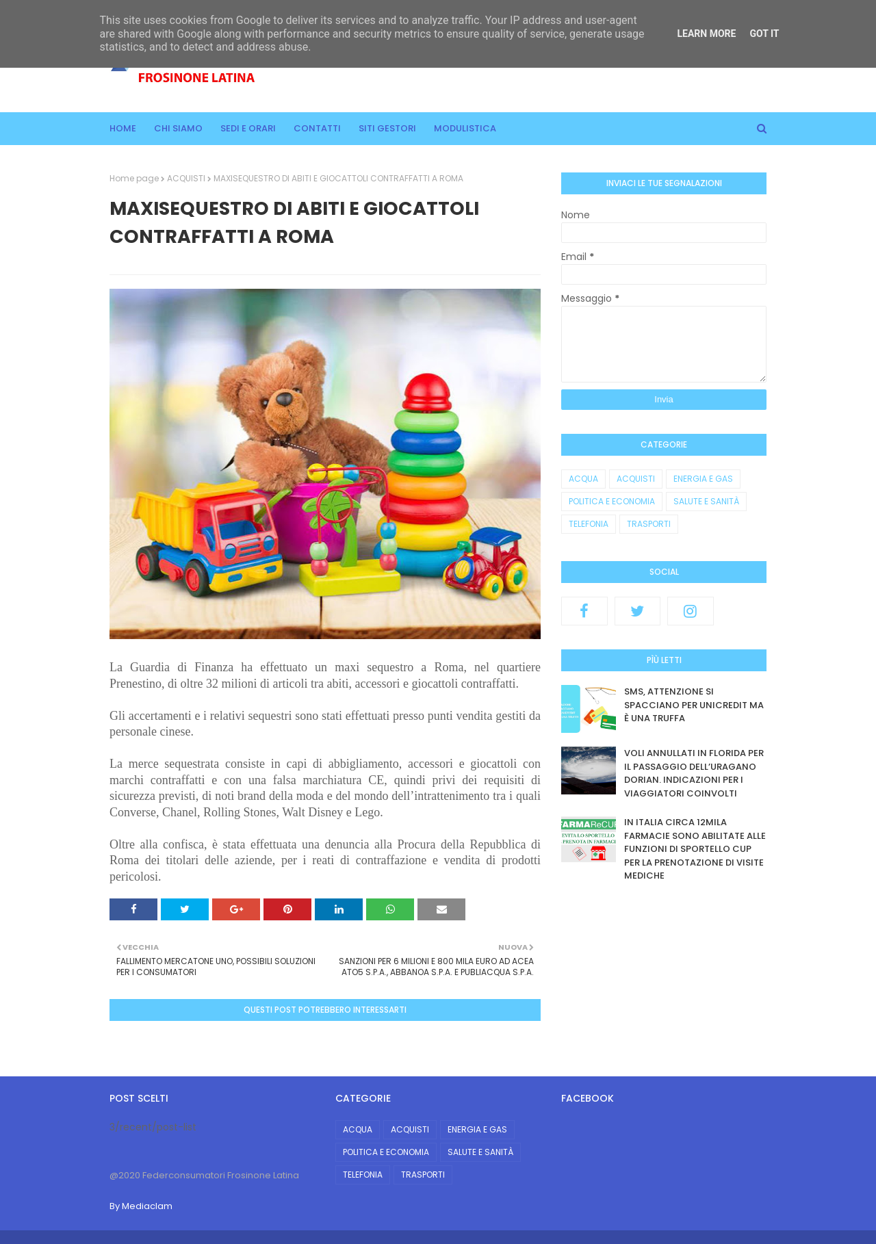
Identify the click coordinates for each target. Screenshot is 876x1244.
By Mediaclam (141, 1206)
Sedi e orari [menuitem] (248, 128)
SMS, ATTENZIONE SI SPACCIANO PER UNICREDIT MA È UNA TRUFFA (694, 705)
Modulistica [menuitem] (465, 128)
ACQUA (583, 478)
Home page (134, 178)
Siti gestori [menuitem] (387, 128)
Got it (764, 33)
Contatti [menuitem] (317, 128)
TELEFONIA (588, 524)
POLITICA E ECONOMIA (612, 501)
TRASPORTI (649, 524)
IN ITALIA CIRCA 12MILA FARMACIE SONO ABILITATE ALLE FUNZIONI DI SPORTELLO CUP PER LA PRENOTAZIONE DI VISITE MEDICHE (695, 849)
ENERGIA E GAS (703, 478)
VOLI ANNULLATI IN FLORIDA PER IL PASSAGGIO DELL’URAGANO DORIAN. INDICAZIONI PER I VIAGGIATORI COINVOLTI (694, 773)
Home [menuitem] (123, 128)
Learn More (706, 33)
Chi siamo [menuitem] (178, 128)
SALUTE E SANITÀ (706, 501)
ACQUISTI (186, 178)
